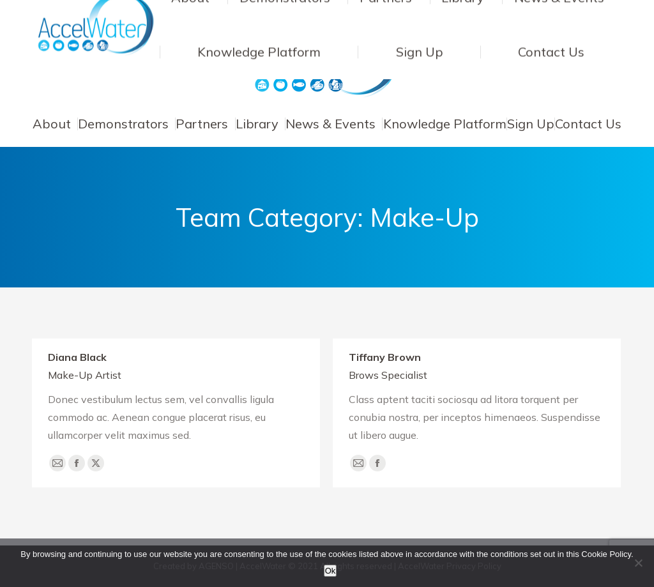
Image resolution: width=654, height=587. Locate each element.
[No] (638, 562)
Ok (330, 571)
